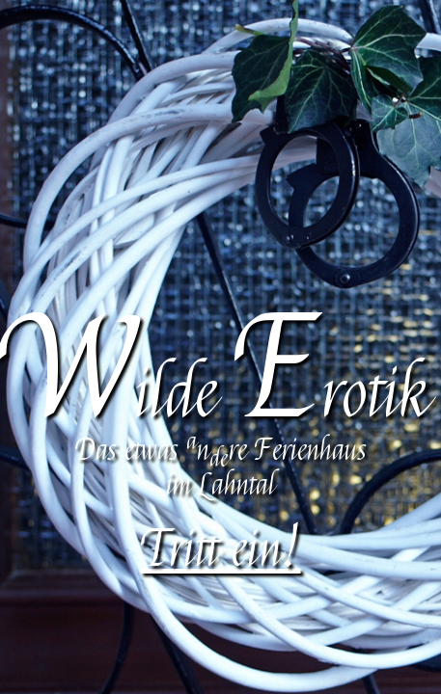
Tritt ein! (221, 550)
